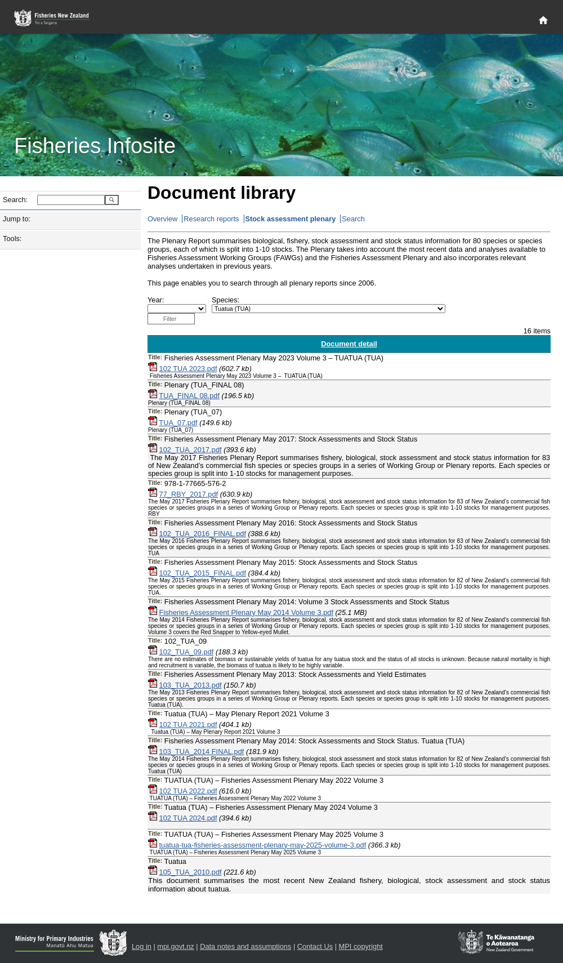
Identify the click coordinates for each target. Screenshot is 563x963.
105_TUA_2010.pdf (190, 872)
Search (353, 219)
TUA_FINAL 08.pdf (189, 395)
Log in (141, 946)
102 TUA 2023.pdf (188, 368)
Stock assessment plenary (290, 219)
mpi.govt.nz (175, 946)
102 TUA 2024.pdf (188, 818)
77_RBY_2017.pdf (188, 494)
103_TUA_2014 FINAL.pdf (201, 751)
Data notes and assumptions (245, 946)
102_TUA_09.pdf (186, 652)
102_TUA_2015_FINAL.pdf (202, 573)
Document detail (349, 344)
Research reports (211, 219)
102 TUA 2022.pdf (188, 791)
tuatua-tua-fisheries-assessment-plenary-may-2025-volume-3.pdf (263, 845)
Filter (170, 318)
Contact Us (315, 946)
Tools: (12, 238)
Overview (162, 219)
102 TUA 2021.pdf (188, 724)
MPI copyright (361, 946)
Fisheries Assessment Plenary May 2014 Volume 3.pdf (246, 612)
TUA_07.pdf (178, 422)
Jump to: (16, 219)
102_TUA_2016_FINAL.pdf (202, 533)
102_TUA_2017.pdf (190, 449)
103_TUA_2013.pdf (190, 685)
